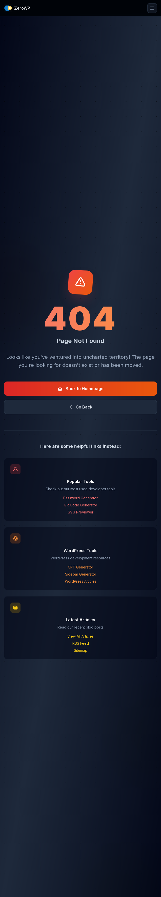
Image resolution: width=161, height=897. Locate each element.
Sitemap (80, 650)
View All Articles (80, 636)
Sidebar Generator (80, 574)
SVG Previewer (80, 512)
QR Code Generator (80, 505)
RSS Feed (80, 643)
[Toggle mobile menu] (152, 8)
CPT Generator (80, 567)
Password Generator (80, 498)
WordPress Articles (80, 581)
